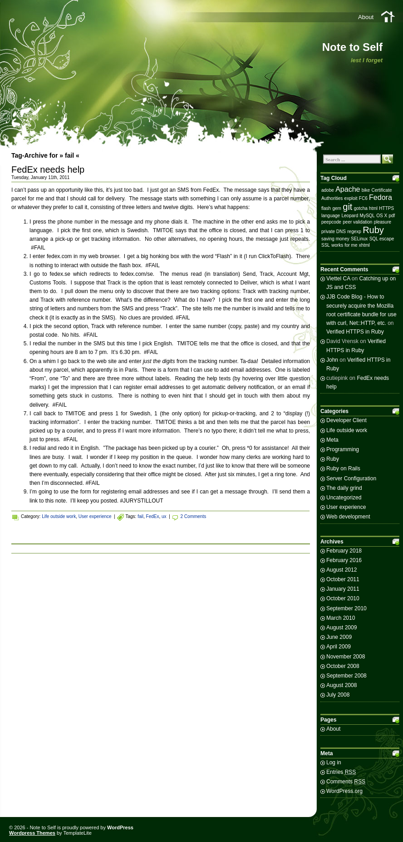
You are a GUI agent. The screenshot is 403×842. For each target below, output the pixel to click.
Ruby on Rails (343, 468)
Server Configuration (351, 478)
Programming (342, 449)
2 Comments (193, 516)
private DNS (333, 231)
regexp (354, 231)
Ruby (373, 230)
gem (336, 208)
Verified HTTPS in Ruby (355, 332)
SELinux (359, 238)
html (373, 208)
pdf (391, 215)
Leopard (350, 215)
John (332, 360)
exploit (351, 198)
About (366, 17)
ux (164, 516)
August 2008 (341, 685)
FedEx (152, 516)
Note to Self (352, 47)
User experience (95, 516)
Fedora (380, 197)
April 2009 (338, 646)
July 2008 (337, 695)
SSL (325, 245)
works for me (344, 245)
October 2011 (342, 579)
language (330, 215)
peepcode (331, 221)
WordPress (120, 827)
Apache (347, 189)
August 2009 (341, 627)
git (347, 207)
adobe (327, 190)
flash (326, 208)
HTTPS (386, 208)
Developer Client (346, 420)
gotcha (361, 208)
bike (366, 190)
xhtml (364, 245)
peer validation (357, 221)
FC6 (363, 198)
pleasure (382, 221)
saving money (335, 238)
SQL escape (381, 238)
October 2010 (342, 598)
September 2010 (346, 608)
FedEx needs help (47, 169)
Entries (341, 772)
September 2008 (346, 676)
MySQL (367, 215)
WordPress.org (344, 791)
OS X (381, 215)
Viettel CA (338, 278)
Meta (332, 440)
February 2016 (344, 560)
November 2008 (345, 656)
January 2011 (342, 589)
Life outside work (59, 516)
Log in (333, 762)
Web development (348, 516)
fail (140, 516)
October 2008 (342, 666)
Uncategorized (343, 497)
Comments (345, 781)
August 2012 (341, 570)
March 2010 (340, 618)
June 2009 (339, 637)
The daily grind (344, 488)
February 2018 (344, 551)
